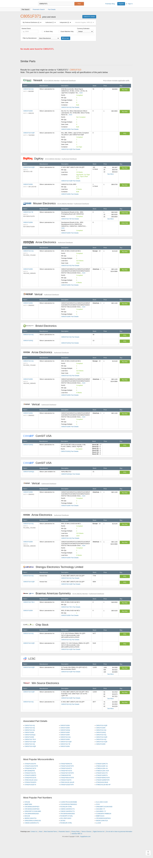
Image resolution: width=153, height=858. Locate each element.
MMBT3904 (28, 804)
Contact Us (34, 831)
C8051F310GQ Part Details (70, 343)
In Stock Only (47, 31)
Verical (41, 294)
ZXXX (98, 804)
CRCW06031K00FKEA (103, 818)
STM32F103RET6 (102, 775)
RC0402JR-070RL (66, 806)
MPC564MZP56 (30, 771)
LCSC (30, 658)
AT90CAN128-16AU (31, 780)
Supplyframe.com (85, 836)
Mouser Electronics (56, 203)
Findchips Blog (110, 4)
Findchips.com (27, 4)
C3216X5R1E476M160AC (68, 804)
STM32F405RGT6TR (103, 777)
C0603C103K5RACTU (32, 823)
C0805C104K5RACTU (67, 809)
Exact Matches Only (66, 31)
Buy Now (124, 89)
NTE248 (27, 802)
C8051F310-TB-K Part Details (70, 607)
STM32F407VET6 (30, 768)
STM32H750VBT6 (30, 782)
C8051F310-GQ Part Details (70, 107)
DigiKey (50, 158)
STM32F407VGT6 (66, 771)
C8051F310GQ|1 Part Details (70, 474)
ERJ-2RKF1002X (65, 818)
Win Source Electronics (42, 683)
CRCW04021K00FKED (32, 809)
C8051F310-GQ (28, 89)
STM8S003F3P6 (65, 775)
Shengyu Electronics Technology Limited (54, 566)
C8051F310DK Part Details (70, 129)
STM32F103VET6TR (67, 766)
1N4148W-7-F (100, 809)
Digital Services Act (98, 831)
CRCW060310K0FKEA (32, 806)
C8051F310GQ (28, 340)
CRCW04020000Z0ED (67, 813)
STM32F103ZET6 (30, 784)
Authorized (50, 22)
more (81, 93)
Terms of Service (86, 831)
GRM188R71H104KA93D (104, 806)
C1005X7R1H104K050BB (68, 802)
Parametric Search (64, 831)
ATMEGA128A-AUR (102, 771)
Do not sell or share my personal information (119, 831)
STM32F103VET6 (66, 768)
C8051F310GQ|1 (28, 471)
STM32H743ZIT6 (65, 780)
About (40, 831)
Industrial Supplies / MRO (85, 22)
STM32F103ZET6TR (67, 784)
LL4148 (98, 823)
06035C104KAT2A (102, 820)
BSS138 (27, 816)
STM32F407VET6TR (67, 773)
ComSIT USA (38, 435)
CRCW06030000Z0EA (32, 813)
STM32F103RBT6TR (102, 780)
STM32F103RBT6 (30, 775)
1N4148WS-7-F (101, 811)
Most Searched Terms (50, 831)
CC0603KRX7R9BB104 (103, 813)
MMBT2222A (100, 816)
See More (110, 174)
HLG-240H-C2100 (102, 802)
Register (121, 4)
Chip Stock (37, 624)
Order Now (124, 213)
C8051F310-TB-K (29, 602)
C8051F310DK (28, 111)
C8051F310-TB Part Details (70, 219)
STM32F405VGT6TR (67, 777)
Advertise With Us (77, 833)
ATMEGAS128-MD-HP (103, 784)
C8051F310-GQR (29, 133)
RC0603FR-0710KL (66, 816)
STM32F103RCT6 (102, 764)
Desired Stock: (30, 30)
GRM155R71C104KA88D (33, 811)
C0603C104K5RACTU (67, 811)
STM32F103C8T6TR (31, 766)
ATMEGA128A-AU (102, 768)
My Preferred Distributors (32, 22)
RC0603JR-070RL (66, 823)
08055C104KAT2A (30, 818)
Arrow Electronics (48, 242)
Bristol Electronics (41, 325)
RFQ (124, 133)
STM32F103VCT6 (102, 773)
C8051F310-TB (28, 212)
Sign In (130, 4)
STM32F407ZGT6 (30, 777)
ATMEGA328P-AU (102, 766)
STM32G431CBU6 (102, 782)
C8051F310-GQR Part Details (70, 149)
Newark (49, 80)
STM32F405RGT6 (66, 764)
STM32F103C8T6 (30, 764)
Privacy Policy (75, 831)
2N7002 (62, 820)
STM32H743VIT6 (30, 773)
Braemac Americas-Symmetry (63, 593)
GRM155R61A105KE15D (33, 820)
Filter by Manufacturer (30, 38)
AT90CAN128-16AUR (67, 782)
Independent (66, 22)
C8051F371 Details (89, 16)
